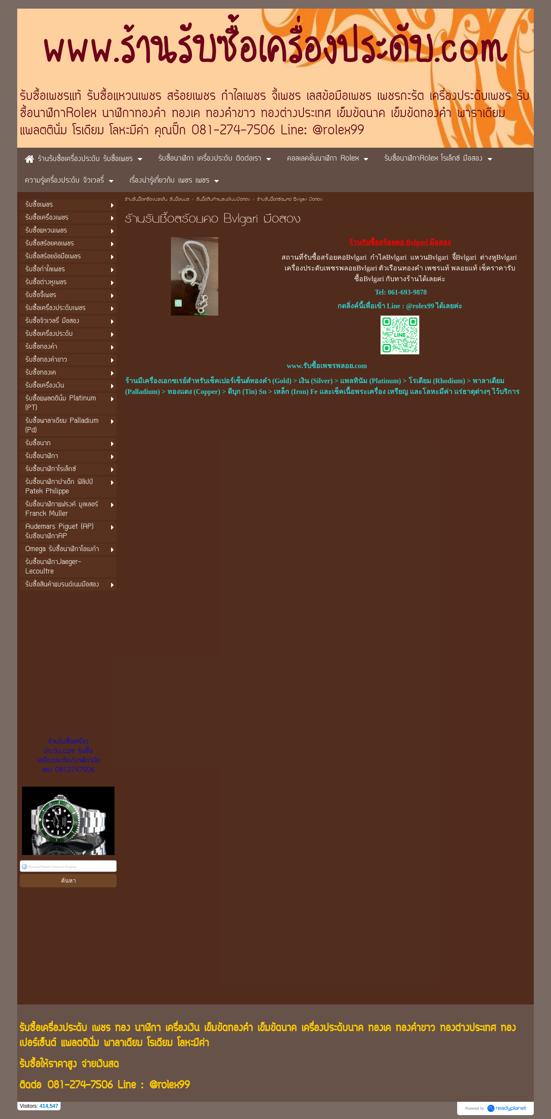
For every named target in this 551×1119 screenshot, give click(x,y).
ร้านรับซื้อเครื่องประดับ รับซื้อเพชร (157, 199)
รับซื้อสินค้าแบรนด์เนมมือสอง (223, 199)
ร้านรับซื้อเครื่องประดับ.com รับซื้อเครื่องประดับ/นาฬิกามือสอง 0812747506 (68, 756)
